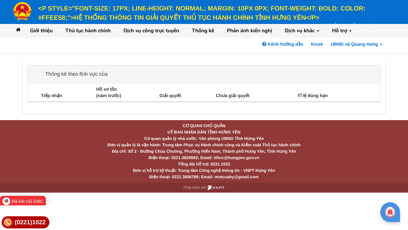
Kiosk (317, 44)
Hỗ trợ (342, 30)
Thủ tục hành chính (88, 30)
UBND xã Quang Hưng (356, 44)
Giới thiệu (41, 30)
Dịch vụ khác (302, 30)
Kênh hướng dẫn (282, 44)
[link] (25, 222)
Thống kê (203, 30)
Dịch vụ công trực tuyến (151, 30)
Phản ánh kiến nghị (249, 30)
